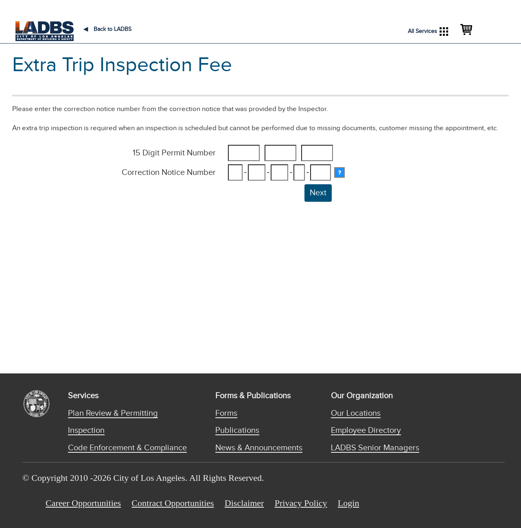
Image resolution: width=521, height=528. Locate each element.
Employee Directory (366, 430)
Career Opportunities (83, 503)
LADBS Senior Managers (375, 448)
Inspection (86, 430)
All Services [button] (428, 31)
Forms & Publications (253, 396)
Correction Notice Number (169, 172)
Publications (237, 430)
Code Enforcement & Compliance (127, 448)
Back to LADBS (107, 29)
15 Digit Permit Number (174, 153)
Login (348, 503)
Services (83, 396)
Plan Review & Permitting (113, 413)
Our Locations (356, 413)
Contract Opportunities (172, 503)
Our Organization (362, 396)
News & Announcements (258, 448)
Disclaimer (244, 503)
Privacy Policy (301, 503)
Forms (226, 413)
